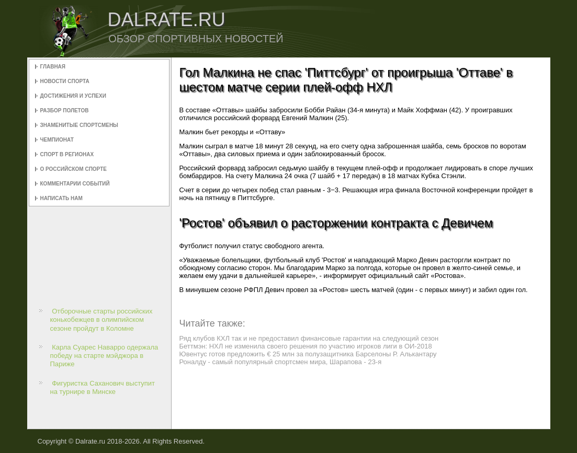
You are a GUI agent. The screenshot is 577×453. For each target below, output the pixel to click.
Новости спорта (64, 81)
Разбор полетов (64, 110)
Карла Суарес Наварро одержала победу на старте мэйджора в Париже (104, 355)
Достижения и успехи (73, 96)
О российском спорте (73, 169)
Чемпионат (57, 140)
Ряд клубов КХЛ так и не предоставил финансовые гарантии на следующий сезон (309, 338)
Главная (53, 66)
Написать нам (61, 198)
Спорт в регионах (67, 154)
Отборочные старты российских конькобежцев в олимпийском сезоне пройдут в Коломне (101, 319)
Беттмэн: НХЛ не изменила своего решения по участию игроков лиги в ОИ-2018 (305, 346)
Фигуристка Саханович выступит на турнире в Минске (102, 387)
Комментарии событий (75, 184)
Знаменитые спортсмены (79, 125)
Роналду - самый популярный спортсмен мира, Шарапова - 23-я (280, 362)
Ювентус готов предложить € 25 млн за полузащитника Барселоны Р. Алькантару (308, 354)
